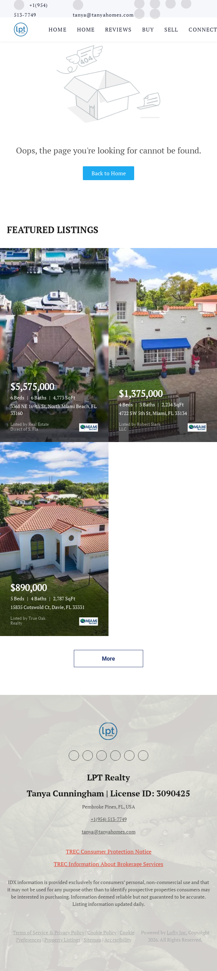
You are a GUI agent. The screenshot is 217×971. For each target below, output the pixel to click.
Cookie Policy (101, 932)
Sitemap (92, 939)
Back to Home (109, 173)
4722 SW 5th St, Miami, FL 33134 (153, 413)
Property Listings (62, 939)
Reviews (118, 29)
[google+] (139, 13)
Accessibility (117, 939)
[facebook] (74, 755)
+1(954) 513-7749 (109, 819)
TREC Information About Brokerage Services (108, 864)
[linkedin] (88, 755)
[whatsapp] (155, 13)
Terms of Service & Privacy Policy (48, 932)
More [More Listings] (108, 658)
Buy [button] (148, 29)
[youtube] (115, 755)
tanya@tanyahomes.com (109, 831)
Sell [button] (171, 29)
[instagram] (101, 755)
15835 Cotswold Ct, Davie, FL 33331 (47, 607)
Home (57, 29)
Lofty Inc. (177, 932)
